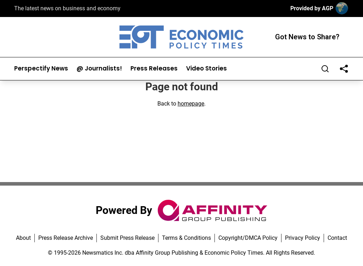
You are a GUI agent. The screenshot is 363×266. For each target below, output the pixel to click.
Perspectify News (41, 68)
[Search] (325, 69)
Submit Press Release (127, 237)
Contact (337, 237)
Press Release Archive (65, 237)
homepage (191, 103)
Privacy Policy (302, 237)
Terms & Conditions (186, 237)
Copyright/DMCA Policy (248, 237)
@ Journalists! (99, 68)
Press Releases (154, 68)
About (23, 237)
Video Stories (206, 68)
